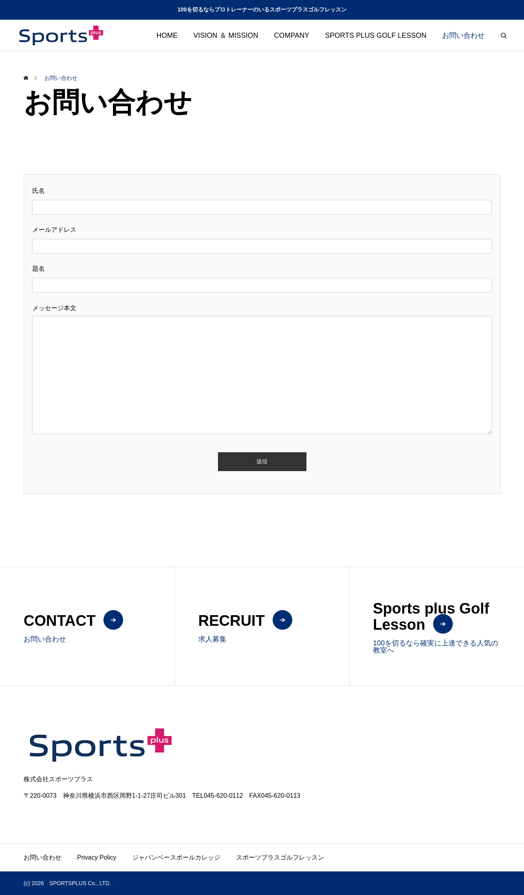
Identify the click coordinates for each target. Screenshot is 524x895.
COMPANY (292, 35)
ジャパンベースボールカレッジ (176, 857)
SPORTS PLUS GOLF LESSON (375, 35)
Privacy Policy (96, 857)
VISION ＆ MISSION (226, 35)
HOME (167, 35)
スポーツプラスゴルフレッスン (280, 857)
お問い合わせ (463, 35)
